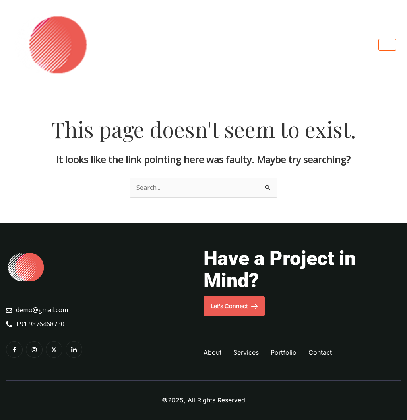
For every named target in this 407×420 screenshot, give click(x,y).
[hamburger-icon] (387, 45)
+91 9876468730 (35, 324)
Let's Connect (234, 306)
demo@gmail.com (37, 309)
